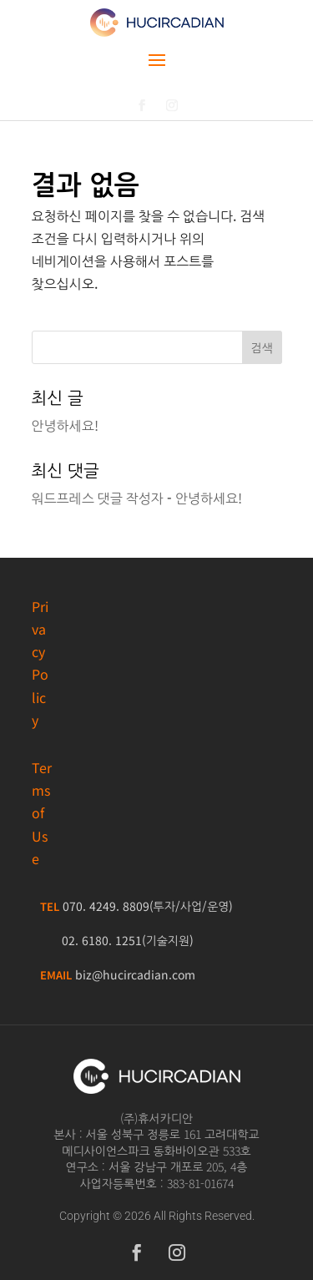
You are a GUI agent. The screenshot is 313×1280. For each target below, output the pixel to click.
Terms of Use (42, 812)
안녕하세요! (65, 425)
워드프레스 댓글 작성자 (98, 498)
